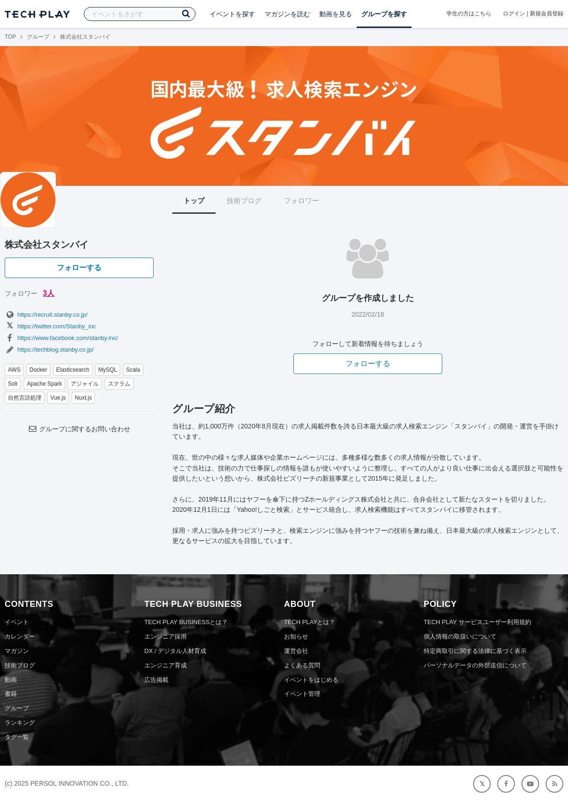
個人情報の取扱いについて (460, 636)
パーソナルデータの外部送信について (475, 665)
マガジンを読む (287, 14)
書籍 (11, 693)
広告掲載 (156, 679)
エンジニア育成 (165, 665)
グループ (38, 37)
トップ (193, 200)
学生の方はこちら (468, 13)
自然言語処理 (24, 397)
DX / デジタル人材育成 (175, 650)
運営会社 (296, 650)
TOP (10, 37)
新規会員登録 (546, 13)
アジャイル (85, 384)
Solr (13, 384)
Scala (133, 370)
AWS (14, 370)
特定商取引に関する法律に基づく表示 (475, 650)
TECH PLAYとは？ (309, 621)
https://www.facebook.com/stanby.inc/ (61, 337)
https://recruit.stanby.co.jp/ (46, 314)
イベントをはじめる (311, 679)
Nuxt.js (83, 397)
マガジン (17, 650)
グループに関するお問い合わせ (79, 429)
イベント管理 (302, 693)
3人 (48, 293)
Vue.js (58, 397)
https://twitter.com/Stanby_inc (50, 326)
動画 (11, 679)
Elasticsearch (72, 370)
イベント (17, 621)
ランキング (20, 722)
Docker (38, 370)
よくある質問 (302, 665)
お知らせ (296, 636)
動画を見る (335, 14)
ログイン (514, 13)
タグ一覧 (17, 737)
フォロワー (301, 200)
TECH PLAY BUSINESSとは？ (186, 621)
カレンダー (20, 636)
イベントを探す (232, 14)
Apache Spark (44, 384)
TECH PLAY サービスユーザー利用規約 (477, 621)
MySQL (107, 370)
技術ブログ (244, 200)
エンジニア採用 (165, 636)
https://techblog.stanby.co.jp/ (49, 349)
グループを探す (384, 14)
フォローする (79, 268)
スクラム (119, 384)
